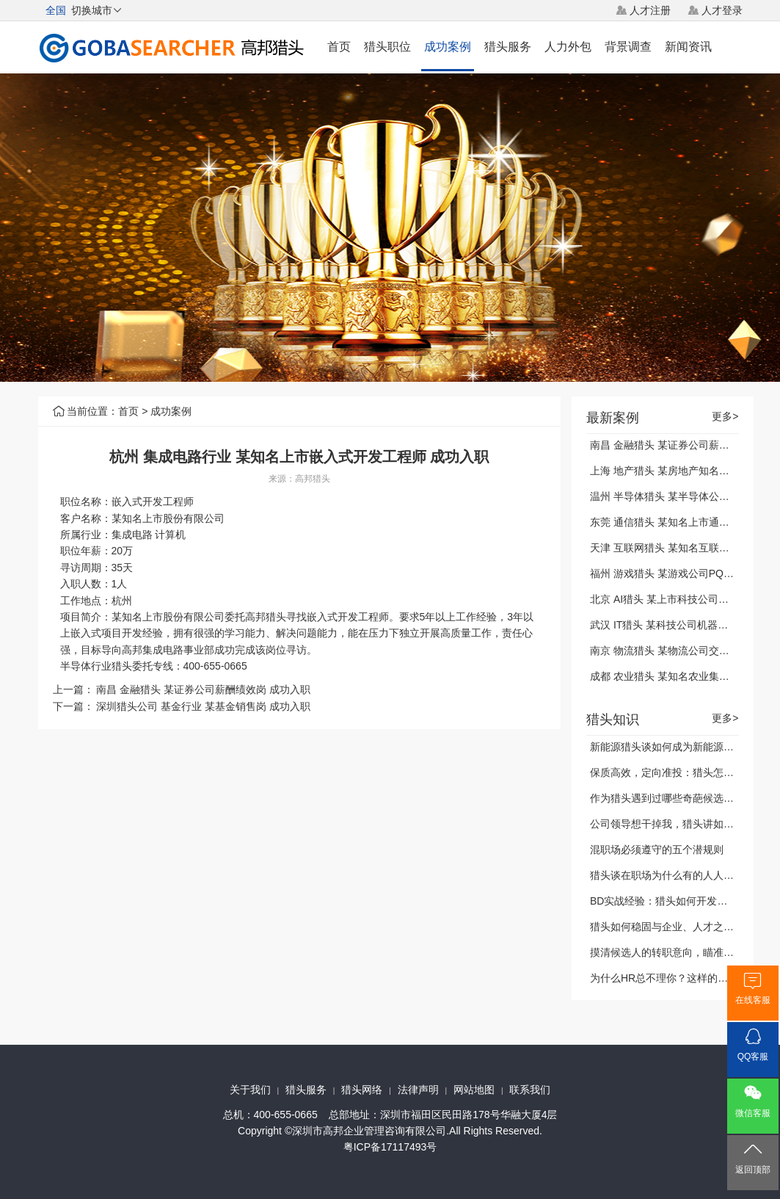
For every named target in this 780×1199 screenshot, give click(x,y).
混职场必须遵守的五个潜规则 (656, 849)
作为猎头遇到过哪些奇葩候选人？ (667, 798)
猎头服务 (507, 46)
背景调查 (628, 46)
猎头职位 (387, 46)
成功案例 (447, 46)
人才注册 (650, 10)
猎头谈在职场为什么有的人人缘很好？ (677, 875)
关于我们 (250, 1089)
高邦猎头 (312, 479)
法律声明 (418, 1089)
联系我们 (529, 1089)
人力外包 (567, 46)
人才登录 (722, 10)
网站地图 (474, 1089)
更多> (725, 416)
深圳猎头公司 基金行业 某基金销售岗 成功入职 (203, 706)
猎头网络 (361, 1089)
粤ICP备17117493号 (390, 1147)
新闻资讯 (688, 46)
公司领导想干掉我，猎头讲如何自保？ (677, 824)
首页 (339, 46)
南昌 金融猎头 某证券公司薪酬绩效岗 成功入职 (203, 689)
